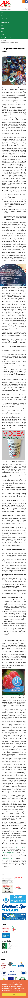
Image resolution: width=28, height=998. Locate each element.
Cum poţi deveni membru (6, 38)
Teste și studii (4, 19)
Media (2, 31)
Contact (2, 35)
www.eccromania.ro (7, 858)
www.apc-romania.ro (20, 847)
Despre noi (3, 16)
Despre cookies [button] (17, 990)
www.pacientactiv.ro (7, 853)
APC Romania (5, 4)
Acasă (2, 13)
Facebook (26, 1)
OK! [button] (14, 994)
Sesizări (2, 28)
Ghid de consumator (5, 22)
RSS (23, 1)
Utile (2, 25)
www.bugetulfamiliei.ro (8, 852)
